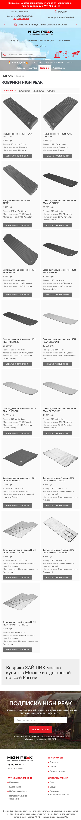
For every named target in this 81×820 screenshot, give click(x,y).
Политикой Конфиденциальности (55, 736)
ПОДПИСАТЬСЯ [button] (40, 730)
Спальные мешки (54, 63)
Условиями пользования (36, 739)
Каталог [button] (16, 41)
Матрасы (20, 68)
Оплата (53, 767)
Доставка (54, 762)
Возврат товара (57, 771)
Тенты (70, 63)
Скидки (53, 787)
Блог (52, 783)
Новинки (64, 41)
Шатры (33, 68)
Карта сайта (15, 787)
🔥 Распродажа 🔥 (18, 63)
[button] (20, 18)
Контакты (40, 46)
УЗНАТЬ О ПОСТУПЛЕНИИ (17, 156)
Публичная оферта (18, 792)
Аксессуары (59, 68)
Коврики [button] (44, 68)
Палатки (36, 63)
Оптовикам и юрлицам (40, 41)
